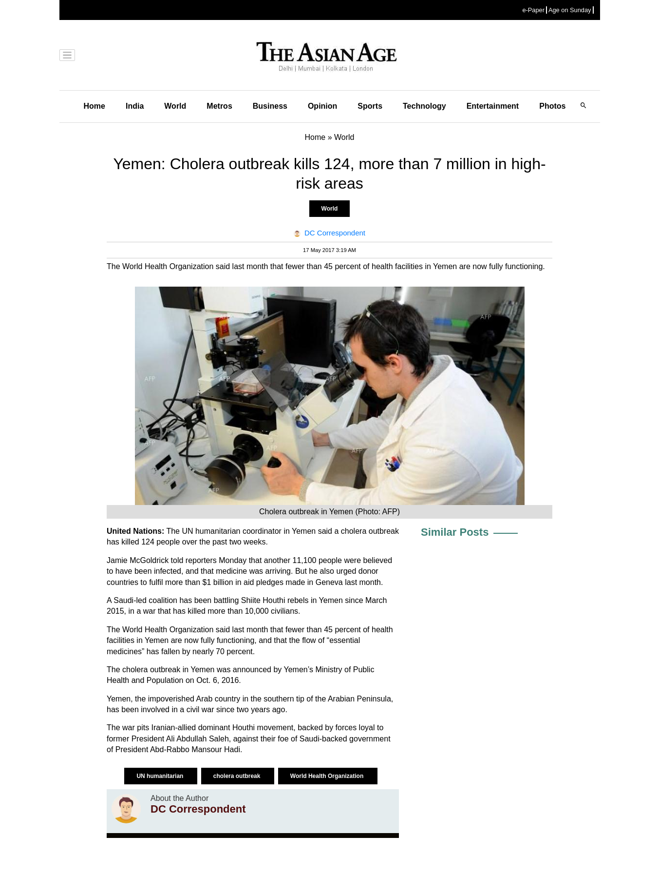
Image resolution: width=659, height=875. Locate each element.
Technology (424, 106)
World (175, 106)
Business (270, 106)
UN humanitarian (160, 776)
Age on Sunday (569, 10)
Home (94, 106)
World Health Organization (327, 776)
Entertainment (493, 106)
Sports (370, 106)
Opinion (322, 106)
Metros (219, 106)
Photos (552, 106)
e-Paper (533, 10)
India (135, 106)
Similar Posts (455, 532)
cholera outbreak (237, 776)
